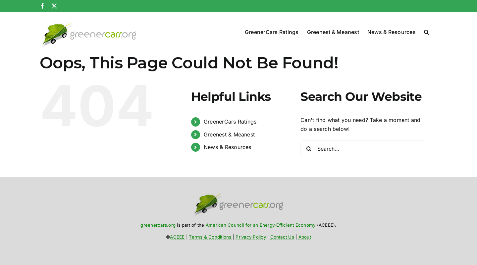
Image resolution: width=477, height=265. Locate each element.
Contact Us (282, 237)
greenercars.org (158, 225)
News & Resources (227, 147)
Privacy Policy (251, 237)
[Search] (308, 148)
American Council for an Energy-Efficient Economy (261, 225)
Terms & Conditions (210, 237)
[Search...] (363, 148)
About (304, 237)
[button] (426, 30)
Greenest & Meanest (229, 134)
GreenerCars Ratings (230, 121)
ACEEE (177, 237)
